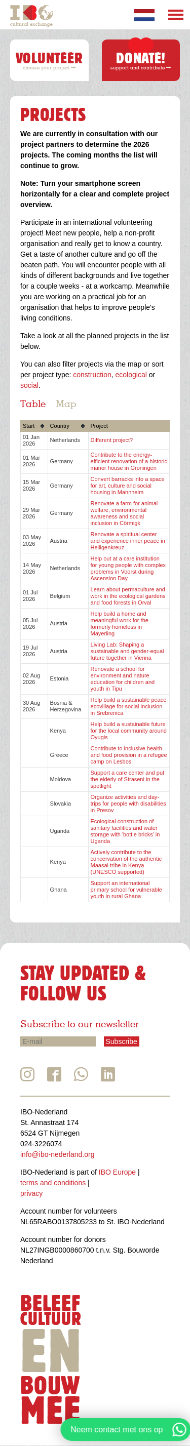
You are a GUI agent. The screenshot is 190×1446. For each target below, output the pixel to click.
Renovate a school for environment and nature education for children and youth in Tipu (123, 679)
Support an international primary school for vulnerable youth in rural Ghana (126, 889)
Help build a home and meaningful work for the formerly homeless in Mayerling (119, 623)
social (29, 385)
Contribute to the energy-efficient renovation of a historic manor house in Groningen (129, 461)
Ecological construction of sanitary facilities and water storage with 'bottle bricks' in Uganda (125, 831)
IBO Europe (117, 1172)
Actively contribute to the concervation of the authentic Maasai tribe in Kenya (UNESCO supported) (126, 862)
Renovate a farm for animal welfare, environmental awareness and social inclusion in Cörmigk (124, 513)
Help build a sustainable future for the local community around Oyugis (129, 730)
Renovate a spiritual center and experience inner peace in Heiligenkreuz (128, 540)
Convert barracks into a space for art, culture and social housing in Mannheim (128, 485)
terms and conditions (53, 1183)
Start (28, 426)
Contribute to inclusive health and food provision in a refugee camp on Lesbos (129, 755)
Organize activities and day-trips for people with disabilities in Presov (128, 803)
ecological (131, 375)
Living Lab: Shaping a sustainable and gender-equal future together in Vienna (127, 651)
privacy (31, 1193)
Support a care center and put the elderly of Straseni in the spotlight (128, 779)
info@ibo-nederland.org (57, 1154)
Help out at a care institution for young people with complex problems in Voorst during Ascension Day (128, 568)
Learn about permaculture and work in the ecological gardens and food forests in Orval (128, 596)
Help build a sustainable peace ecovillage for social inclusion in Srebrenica (129, 706)
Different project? (112, 440)
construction (92, 375)
